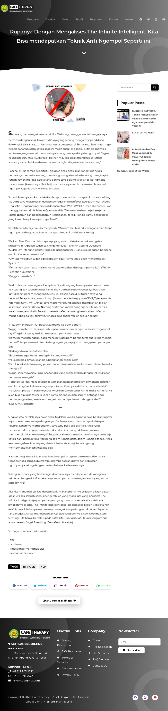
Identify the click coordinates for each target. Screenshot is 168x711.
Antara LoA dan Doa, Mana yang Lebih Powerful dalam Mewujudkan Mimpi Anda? (143, 152)
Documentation (72, 667)
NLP (43, 566)
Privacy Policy (70, 672)
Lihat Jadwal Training (59, 600)
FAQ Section (101, 659)
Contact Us (100, 665)
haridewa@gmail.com (26, 680)
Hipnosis (29, 566)
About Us (99, 640)
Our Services (101, 653)
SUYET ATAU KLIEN (142, 133)
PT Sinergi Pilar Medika (56, 701)
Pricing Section (102, 646)
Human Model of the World (134, 164)
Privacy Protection (64, 644)
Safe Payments (71, 651)
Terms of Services (65, 659)
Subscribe (131, 650)
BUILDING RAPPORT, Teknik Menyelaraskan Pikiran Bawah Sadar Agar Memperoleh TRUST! (144, 121)
